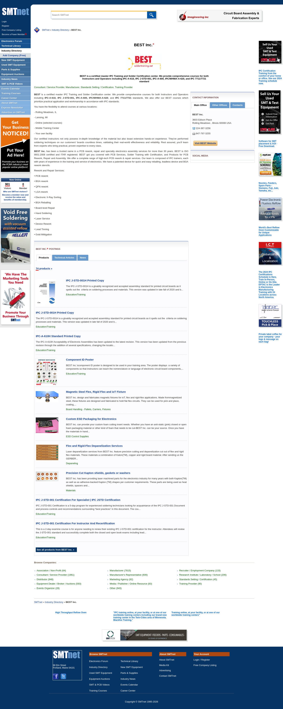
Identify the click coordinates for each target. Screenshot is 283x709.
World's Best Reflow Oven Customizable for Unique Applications (269, 231)
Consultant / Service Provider (49, 87)
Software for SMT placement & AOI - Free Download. (268, 143)
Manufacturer (72, 87)
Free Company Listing (11, 30)
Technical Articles (64, 257)
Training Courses (98, 690)
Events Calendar (129, 684)
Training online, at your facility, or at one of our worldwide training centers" (195, 613)
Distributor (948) (45, 579)
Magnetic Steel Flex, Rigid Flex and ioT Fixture (96, 391)
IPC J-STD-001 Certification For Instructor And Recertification (75, 523)
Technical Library (129, 661)
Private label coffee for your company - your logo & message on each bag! (270, 338)
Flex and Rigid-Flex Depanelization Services (94, 445)
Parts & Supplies (129, 673)
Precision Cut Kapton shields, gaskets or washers (98, 472)
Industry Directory (60, 30)
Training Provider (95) (190, 583)
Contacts (238, 105)
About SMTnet (166, 659)
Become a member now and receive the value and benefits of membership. (15, 197)
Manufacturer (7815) (120, 570)
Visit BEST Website (205, 143)
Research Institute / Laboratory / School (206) (203, 574)
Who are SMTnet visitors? (15, 191)
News (83, 257)
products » (44, 268)
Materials (71, 490)
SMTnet (45, 30)
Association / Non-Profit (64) (51, 570)
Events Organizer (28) (48, 588)
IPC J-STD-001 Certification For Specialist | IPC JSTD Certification (78, 499)
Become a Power (14, 34)
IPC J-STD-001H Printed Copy (85, 280)
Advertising (165, 670)
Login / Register (201, 659)
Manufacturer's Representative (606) (129, 574)
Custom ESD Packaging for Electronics (91, 418)
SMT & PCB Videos (99, 684)
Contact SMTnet (167, 675)
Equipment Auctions (99, 679)
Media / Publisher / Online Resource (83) (131, 583)
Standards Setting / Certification (97, 87)
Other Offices (219, 105)
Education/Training (76, 294)
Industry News (128, 679)
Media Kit (164, 665)
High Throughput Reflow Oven (70, 612)
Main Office (200, 105)
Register (5, 26)
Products (44, 257)
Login (4, 21)
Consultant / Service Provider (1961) (56, 574)
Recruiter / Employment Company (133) (200, 570)
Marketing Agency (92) (121, 579)
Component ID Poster (80, 359)
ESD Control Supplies (77, 436)
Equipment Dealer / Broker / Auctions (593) (59, 583)
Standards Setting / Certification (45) (198, 579)
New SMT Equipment (132, 667)
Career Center (128, 690)
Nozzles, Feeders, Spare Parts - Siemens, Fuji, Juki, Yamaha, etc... (269, 187)
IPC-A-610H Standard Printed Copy (58, 336)
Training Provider (124, 87)
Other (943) (115, 588)
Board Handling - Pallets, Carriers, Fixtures (88, 409)
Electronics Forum (98, 661)
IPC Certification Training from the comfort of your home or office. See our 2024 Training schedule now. (270, 77)
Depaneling (72, 463)
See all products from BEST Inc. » (55, 549)
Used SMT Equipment (100, 673)
